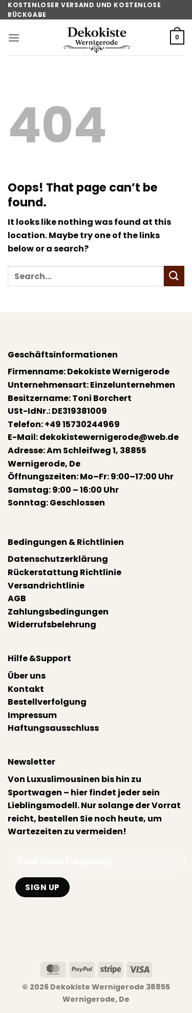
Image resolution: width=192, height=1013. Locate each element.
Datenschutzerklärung (58, 559)
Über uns (27, 676)
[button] (14, 37)
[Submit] (174, 276)
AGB (17, 598)
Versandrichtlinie (46, 586)
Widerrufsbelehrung (52, 624)
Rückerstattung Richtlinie (64, 572)
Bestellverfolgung (47, 702)
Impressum (32, 715)
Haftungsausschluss (53, 728)
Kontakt (26, 689)
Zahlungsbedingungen (58, 612)
